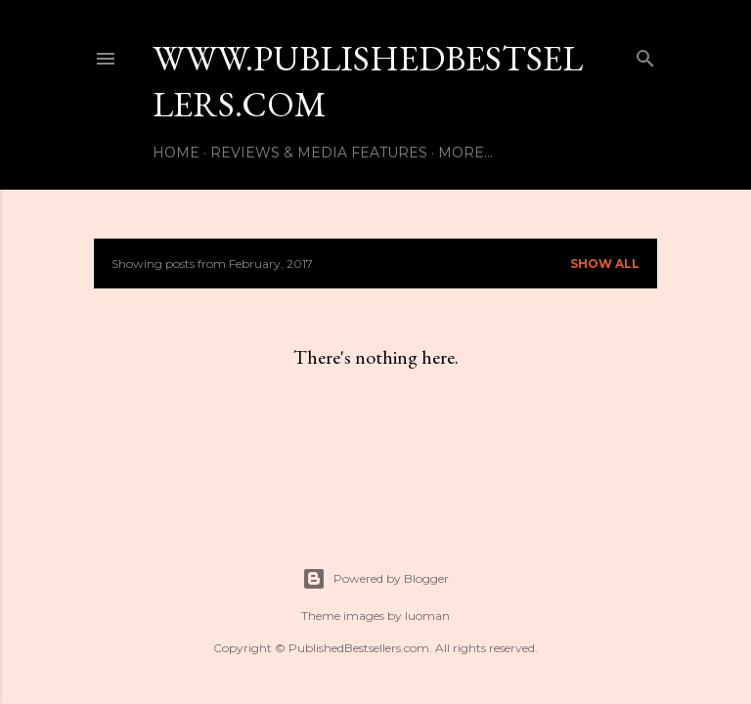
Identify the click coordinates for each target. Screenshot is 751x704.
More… (465, 152)
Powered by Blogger (375, 579)
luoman (427, 615)
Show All (605, 263)
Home (176, 152)
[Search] (645, 54)
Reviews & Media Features (318, 152)
